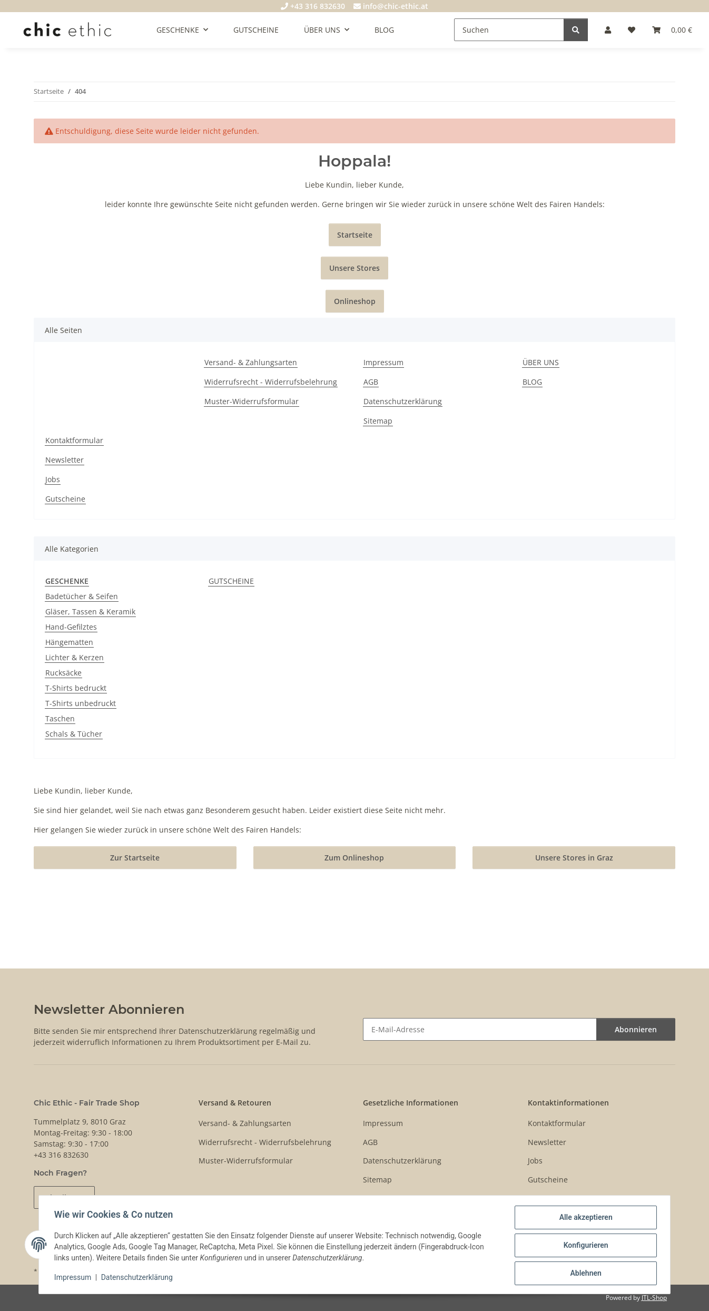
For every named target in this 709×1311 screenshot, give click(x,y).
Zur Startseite (135, 858)
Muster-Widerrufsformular (251, 401)
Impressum (74, 1278)
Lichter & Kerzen (74, 657)
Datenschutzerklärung (138, 1278)
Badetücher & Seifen (81, 596)
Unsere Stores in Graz (574, 858)
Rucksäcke (63, 673)
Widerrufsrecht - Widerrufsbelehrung (270, 382)
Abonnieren (636, 1029)
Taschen (60, 718)
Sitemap (377, 421)
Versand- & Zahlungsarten (250, 362)
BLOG (384, 30)
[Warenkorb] (672, 30)
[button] (607, 30)
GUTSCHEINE (231, 581)
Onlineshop (355, 301)
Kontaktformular (74, 440)
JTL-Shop (654, 1297)
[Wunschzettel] (631, 30)
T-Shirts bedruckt (75, 688)
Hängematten (69, 642)
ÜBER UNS (541, 362)
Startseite (354, 235)
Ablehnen (583, 1273)
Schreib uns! (64, 1197)
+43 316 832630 (313, 6)
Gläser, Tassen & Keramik (90, 611)
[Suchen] (509, 29)
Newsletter (64, 460)
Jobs (52, 479)
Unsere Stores (354, 268)
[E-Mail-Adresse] (480, 1029)
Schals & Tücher (73, 734)
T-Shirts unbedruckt (80, 703)
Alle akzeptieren (583, 1219)
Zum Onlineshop (354, 858)
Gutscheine (65, 499)
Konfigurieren (584, 1246)
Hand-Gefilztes (71, 627)
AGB (370, 382)
